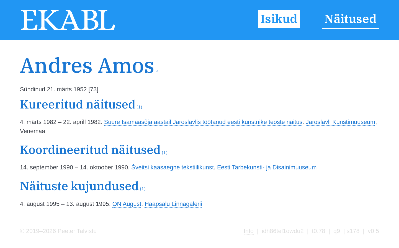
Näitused (350, 18)
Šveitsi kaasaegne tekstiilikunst (172, 167)
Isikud (279, 18)
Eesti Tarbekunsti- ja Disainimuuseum (267, 167)
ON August (126, 203)
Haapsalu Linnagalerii (173, 203)
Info (249, 231)
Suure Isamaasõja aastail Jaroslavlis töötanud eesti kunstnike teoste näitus (203, 121)
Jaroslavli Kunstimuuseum (340, 121)
